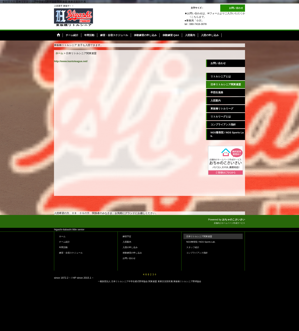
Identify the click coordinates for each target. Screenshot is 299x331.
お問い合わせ (236, 8)
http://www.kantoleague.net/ (71, 61)
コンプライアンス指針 (223, 124)
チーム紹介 (64, 242)
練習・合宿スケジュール (71, 253)
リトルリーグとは (221, 116)
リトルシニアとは (221, 76)
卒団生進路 (217, 92)
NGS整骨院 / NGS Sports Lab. (227, 134)
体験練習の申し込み (132, 253)
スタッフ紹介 (192, 247)
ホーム (62, 236)
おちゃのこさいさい (233, 219)
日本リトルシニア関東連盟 (226, 84)
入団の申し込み (130, 247)
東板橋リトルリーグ (222, 108)
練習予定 (127, 236)
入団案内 (216, 100)
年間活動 (63, 247)
